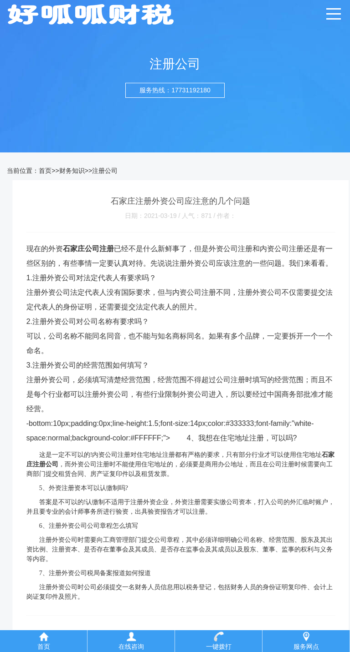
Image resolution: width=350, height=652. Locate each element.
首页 (45, 170)
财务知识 (72, 170)
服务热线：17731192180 (175, 90)
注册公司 (105, 170)
